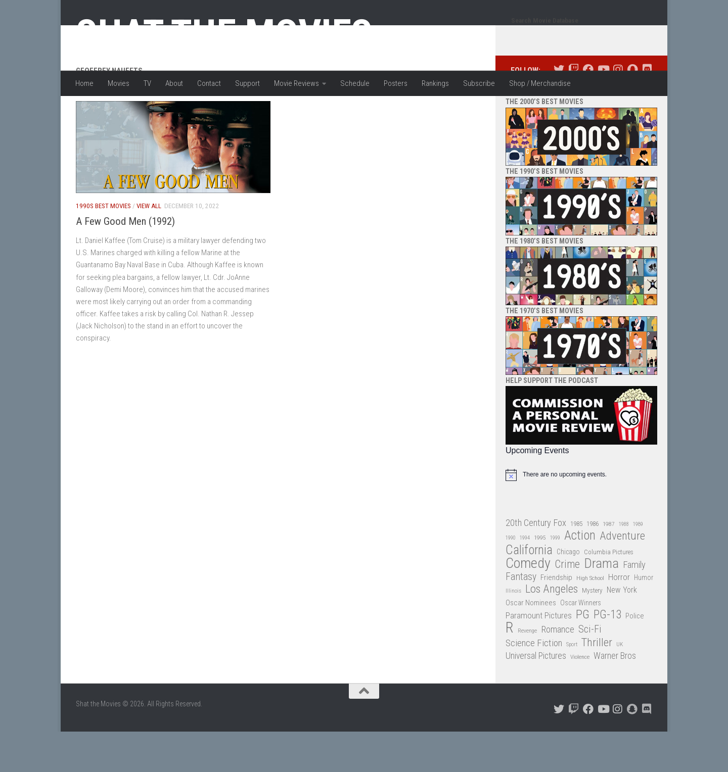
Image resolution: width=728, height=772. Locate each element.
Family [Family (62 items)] (634, 605)
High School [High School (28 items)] (590, 618)
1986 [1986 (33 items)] (592, 564)
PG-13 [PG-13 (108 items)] (607, 655)
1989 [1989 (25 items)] (638, 564)
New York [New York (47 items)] (622, 630)
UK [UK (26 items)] (619, 685)
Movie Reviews (296, 83)
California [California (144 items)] (529, 590)
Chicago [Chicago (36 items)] (568, 592)
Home (84, 83)
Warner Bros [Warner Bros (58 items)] (615, 696)
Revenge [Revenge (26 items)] (527, 671)
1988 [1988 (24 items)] (624, 564)
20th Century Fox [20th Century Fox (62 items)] (536, 563)
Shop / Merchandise (540, 83)
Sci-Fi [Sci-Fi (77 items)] (590, 669)
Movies (118, 83)
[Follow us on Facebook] (588, 110)
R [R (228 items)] (510, 668)
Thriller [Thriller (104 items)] (596, 683)
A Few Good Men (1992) (125, 262)
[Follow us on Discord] (647, 110)
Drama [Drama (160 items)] (601, 604)
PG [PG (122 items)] (582, 655)
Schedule (355, 83)
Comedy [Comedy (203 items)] (528, 604)
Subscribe (479, 83)
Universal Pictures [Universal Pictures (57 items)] (536, 696)
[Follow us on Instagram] (617, 110)
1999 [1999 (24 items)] (555, 578)
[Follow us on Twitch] (573, 110)
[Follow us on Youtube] (603, 110)
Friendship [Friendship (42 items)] (556, 617)
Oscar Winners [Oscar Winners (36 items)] (580, 643)
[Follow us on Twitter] (559, 110)
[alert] (581, 515)
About (174, 83)
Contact (209, 83)
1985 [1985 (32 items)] (576, 564)
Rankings (435, 83)
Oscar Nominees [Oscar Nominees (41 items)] (531, 643)
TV (147, 83)
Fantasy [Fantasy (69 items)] (521, 617)
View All (148, 246)
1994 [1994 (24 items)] (525, 578)
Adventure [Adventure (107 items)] (622, 577)
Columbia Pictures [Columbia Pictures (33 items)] (608, 592)
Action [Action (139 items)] (580, 576)
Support (247, 83)
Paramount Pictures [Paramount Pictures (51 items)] (539, 656)
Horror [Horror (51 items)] (619, 617)
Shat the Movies (224, 34)
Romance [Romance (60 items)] (557, 669)
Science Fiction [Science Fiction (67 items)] (534, 683)
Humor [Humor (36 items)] (643, 618)
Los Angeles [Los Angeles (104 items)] (551, 630)
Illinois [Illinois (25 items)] (513, 631)
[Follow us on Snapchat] (632, 110)
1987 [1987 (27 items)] (609, 564)
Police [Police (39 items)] (634, 656)
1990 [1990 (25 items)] (511, 578)
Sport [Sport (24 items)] (571, 685)
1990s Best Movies (103, 246)
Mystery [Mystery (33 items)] (592, 631)
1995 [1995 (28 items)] (540, 578)
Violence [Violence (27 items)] (579, 697)
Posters (395, 83)
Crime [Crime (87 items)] (567, 605)
